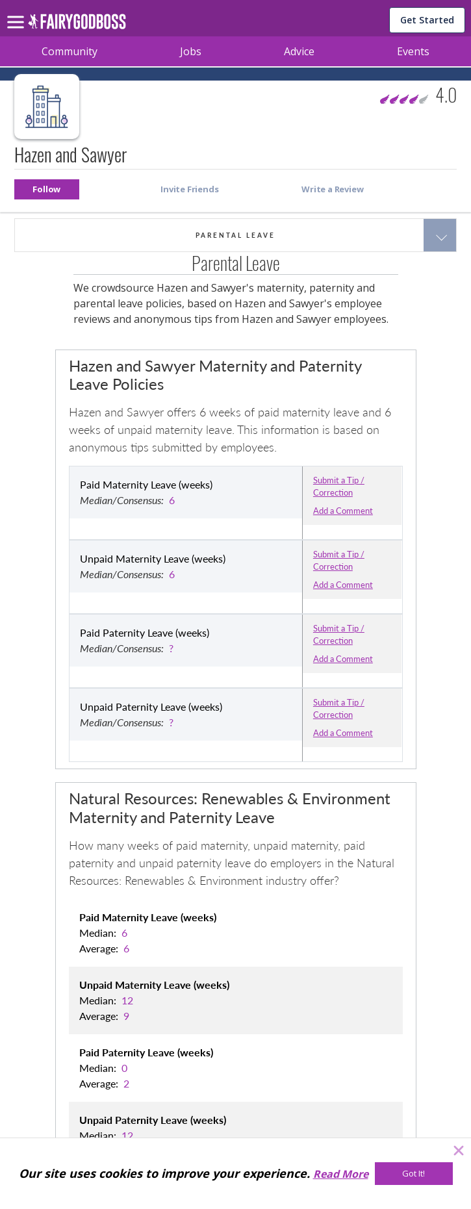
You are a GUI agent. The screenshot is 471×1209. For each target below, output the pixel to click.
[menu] (17, 11)
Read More (340, 1174)
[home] (77, 25)
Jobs (190, 51)
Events (413, 51)
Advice (299, 51)
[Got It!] (414, 1173)
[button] (46, 189)
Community (69, 51)
